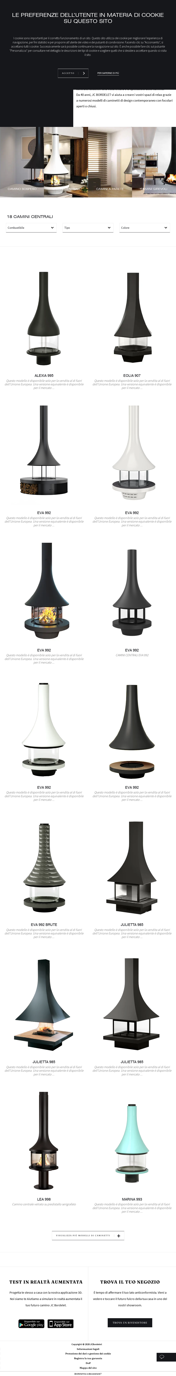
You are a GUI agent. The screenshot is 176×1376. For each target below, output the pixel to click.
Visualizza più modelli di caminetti (83, 1235)
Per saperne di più (108, 73)
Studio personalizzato (166, 1357)
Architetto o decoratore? (88, 1373)
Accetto (68, 73)
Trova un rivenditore (130, 1322)
